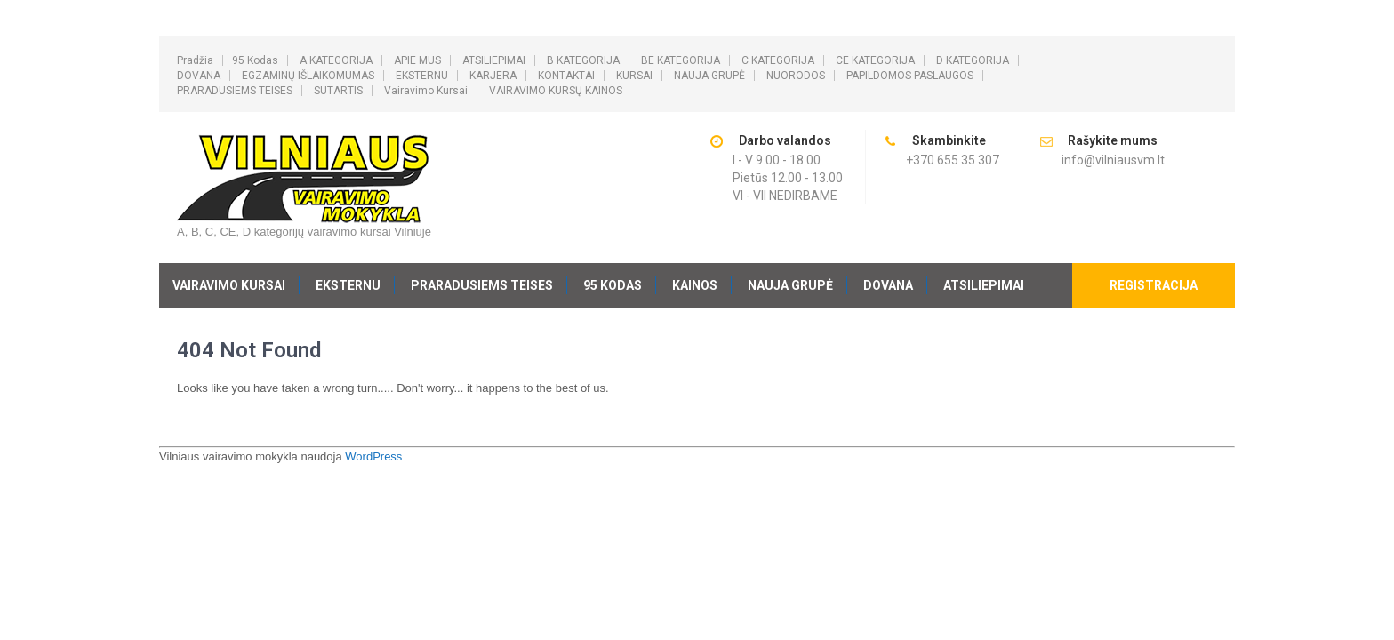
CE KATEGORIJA (875, 60)
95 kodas (255, 60)
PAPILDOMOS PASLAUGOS (909, 75)
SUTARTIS (338, 90)
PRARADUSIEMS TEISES (234, 90)
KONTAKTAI (566, 75)
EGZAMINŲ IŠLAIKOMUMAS (308, 75)
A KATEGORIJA (336, 60)
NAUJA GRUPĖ (709, 75)
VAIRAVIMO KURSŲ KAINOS (555, 90)
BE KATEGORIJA (680, 60)
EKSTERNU (422, 75)
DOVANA (198, 75)
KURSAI (634, 75)
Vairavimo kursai (426, 90)
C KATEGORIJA (777, 60)
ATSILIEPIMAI (493, 60)
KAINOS (694, 285)
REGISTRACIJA (1154, 285)
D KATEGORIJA (972, 60)
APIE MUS (417, 60)
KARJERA (493, 75)
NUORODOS (795, 75)
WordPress (373, 456)
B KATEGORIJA (583, 60)
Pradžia (195, 60)
